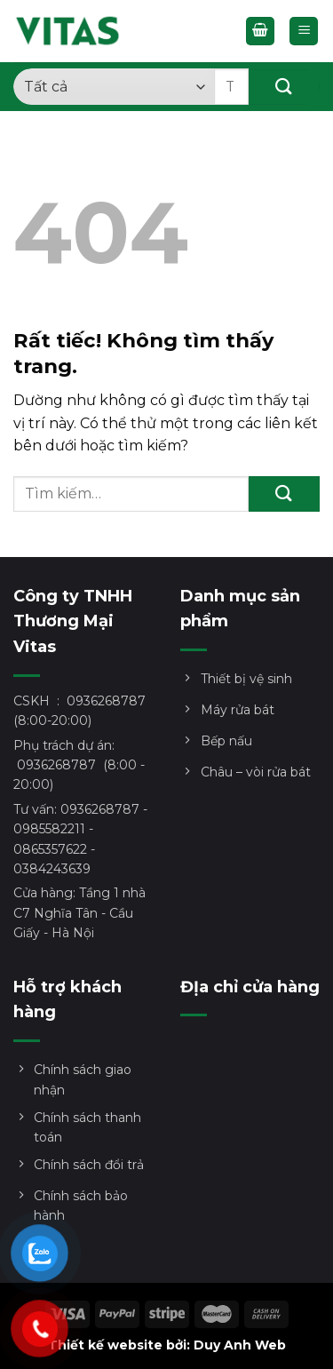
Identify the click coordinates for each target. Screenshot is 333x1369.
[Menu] (303, 31)
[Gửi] (284, 87)
